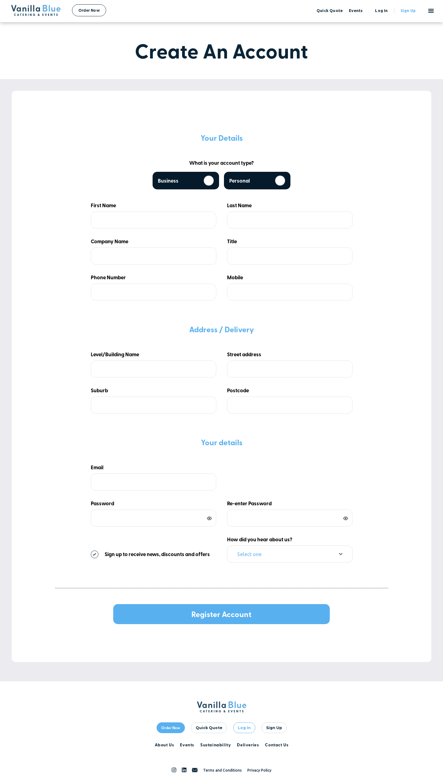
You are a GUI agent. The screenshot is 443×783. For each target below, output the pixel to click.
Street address (244, 354)
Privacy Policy (259, 770)
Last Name (239, 205)
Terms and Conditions (222, 770)
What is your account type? (221, 162)
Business (186, 181)
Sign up (408, 10)
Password (102, 503)
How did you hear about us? (259, 539)
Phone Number (108, 277)
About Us (164, 744)
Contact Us (276, 744)
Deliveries (248, 744)
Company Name (109, 241)
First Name (103, 205)
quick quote (330, 10)
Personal (257, 181)
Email (97, 467)
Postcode (238, 390)
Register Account (221, 614)
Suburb (99, 390)
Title (232, 241)
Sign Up (274, 727)
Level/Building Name (115, 354)
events (356, 10)
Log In (244, 727)
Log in (381, 10)
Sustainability (215, 744)
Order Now (89, 10)
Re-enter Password (249, 503)
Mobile (235, 277)
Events (187, 744)
